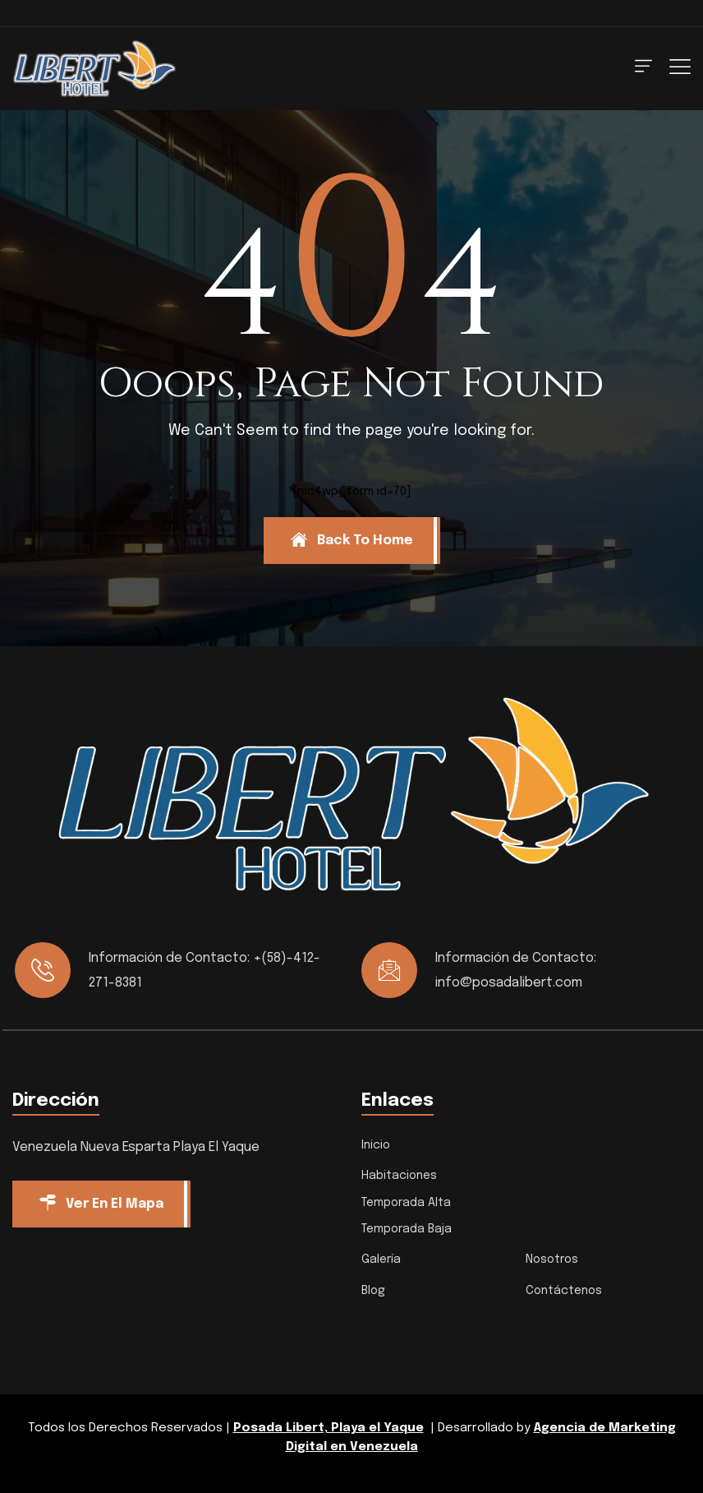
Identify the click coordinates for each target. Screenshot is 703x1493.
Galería (381, 1259)
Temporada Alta (406, 1203)
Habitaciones (399, 1175)
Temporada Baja (406, 1229)
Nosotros (552, 1259)
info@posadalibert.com (508, 983)
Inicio (375, 1145)
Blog (373, 1291)
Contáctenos (564, 1291)
